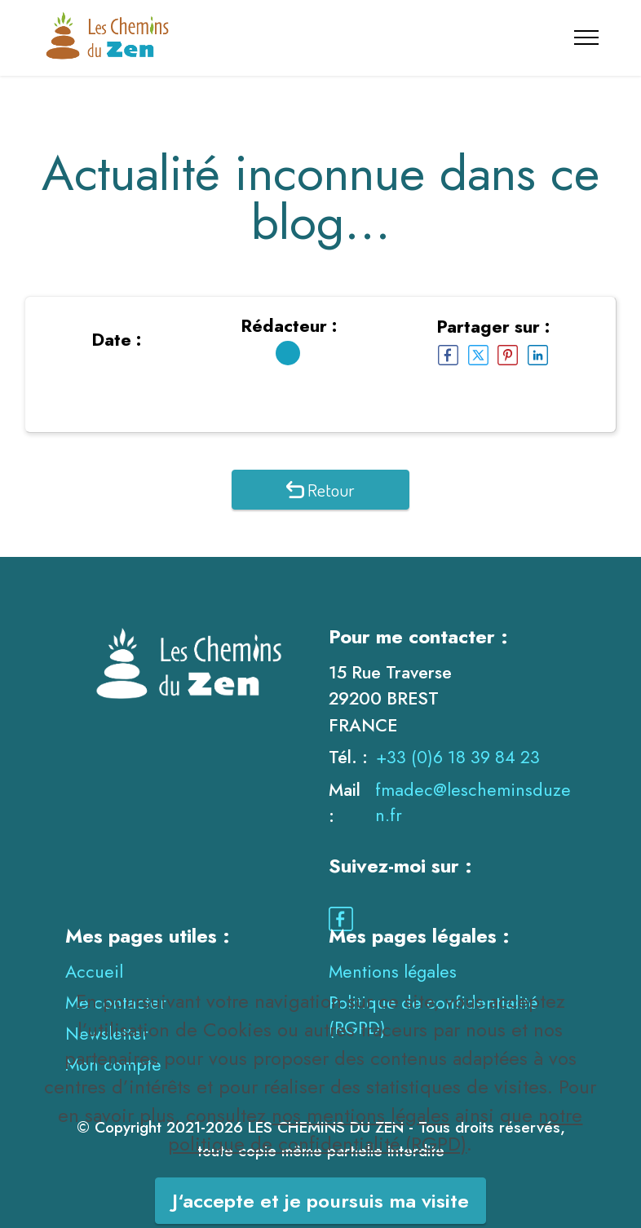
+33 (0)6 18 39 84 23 (458, 757)
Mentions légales (393, 971)
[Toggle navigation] (583, 37)
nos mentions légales (360, 1151)
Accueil (94, 971)
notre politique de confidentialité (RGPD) (375, 1166)
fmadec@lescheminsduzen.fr (473, 802)
